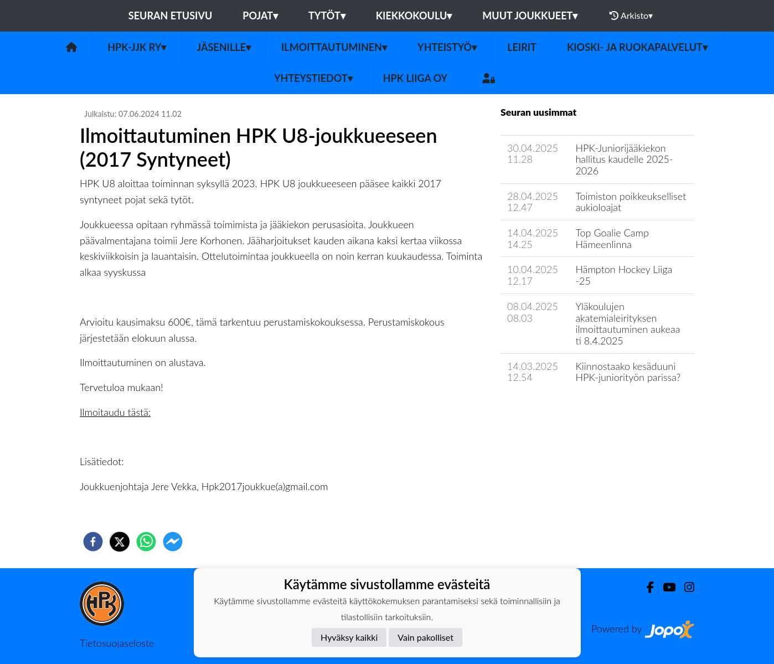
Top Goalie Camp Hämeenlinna (611, 238)
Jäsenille (224, 47)
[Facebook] (646, 587)
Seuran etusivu (170, 15)
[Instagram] (684, 587)
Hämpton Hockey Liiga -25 (623, 275)
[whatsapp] (146, 542)
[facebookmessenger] (173, 542)
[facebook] (93, 542)
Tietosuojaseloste (117, 643)
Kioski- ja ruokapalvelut (637, 47)
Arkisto (631, 15)
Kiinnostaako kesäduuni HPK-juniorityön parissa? (627, 372)
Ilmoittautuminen (334, 47)
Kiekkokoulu (414, 15)
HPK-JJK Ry (136, 47)
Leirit (521, 47)
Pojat (260, 15)
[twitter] (120, 542)
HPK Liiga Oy (415, 78)
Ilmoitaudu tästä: (115, 412)
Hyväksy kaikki (349, 637)
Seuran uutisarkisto (549, 409)
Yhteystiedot (313, 78)
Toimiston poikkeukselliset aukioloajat (630, 202)
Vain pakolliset (425, 637)
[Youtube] (664, 587)
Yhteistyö (447, 47)
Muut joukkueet (529, 15)
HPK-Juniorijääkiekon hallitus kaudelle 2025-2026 (624, 159)
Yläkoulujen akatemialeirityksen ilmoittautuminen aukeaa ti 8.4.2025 (627, 323)
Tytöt (326, 15)
